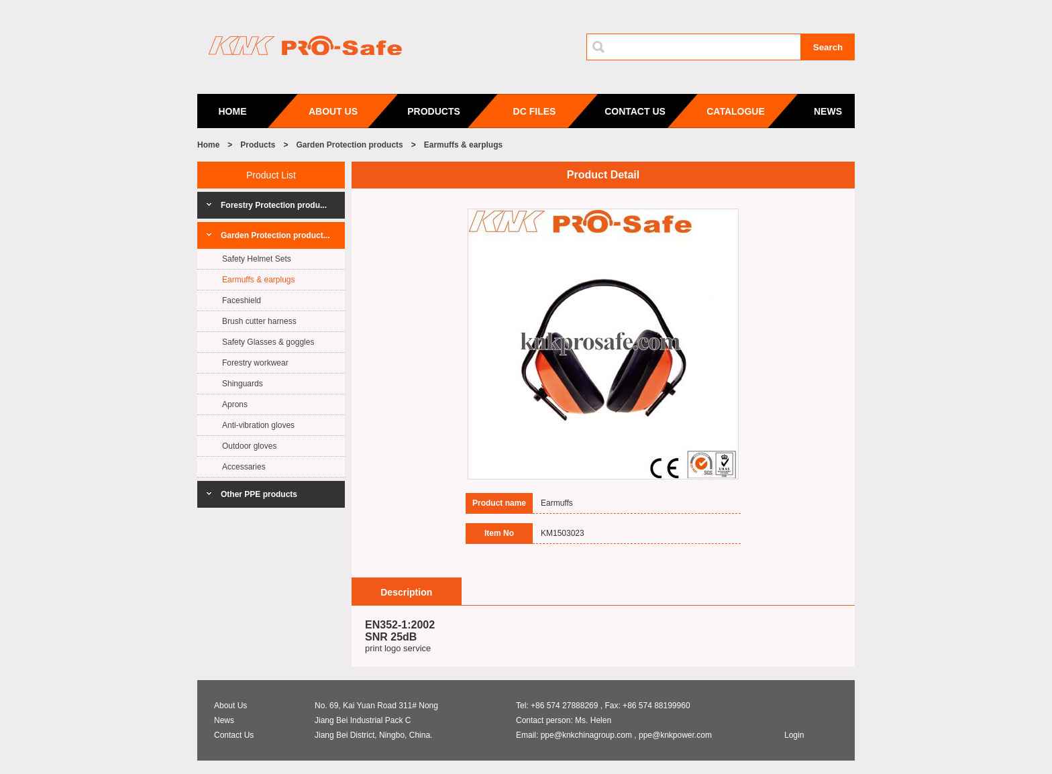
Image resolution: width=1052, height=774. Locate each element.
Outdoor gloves (249, 446)
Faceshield (241, 300)
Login (794, 735)
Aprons (235, 404)
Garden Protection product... (275, 235)
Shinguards (242, 383)
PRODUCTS (433, 111)
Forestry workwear (255, 363)
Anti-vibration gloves (258, 425)
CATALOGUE (735, 111)
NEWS (828, 111)
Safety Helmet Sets (256, 259)
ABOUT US (333, 111)
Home (208, 145)
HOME (233, 111)
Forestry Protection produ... (274, 205)
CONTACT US (635, 111)
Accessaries (244, 467)
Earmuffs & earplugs (463, 145)
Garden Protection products (349, 145)
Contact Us (234, 735)
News (224, 720)
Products (257, 145)
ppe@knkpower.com (675, 735)
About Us (230, 705)
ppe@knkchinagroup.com (586, 735)
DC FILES (534, 111)
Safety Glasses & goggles (268, 342)
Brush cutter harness (259, 321)
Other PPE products (259, 494)
